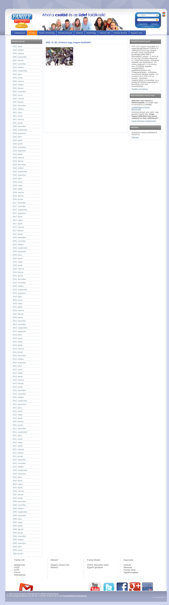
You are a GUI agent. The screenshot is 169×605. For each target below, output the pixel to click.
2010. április (17, 488)
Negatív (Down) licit (60, 565)
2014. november (19, 324)
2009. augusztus (19, 515)
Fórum (17, 572)
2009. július (17, 519)
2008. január (18, 554)
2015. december (19, 279)
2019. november (19, 147)
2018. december (19, 165)
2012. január (18, 425)
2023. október (18, 85)
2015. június (17, 300)
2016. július (17, 255)
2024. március (18, 81)
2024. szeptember (20, 71)
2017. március (18, 227)
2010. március (18, 491)
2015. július (17, 297)
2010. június (17, 481)
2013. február (18, 383)
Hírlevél (127, 565)
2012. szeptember (20, 401)
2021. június (17, 116)
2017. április (17, 224)
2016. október (18, 244)
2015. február (18, 314)
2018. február (18, 196)
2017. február (18, 231)
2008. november (19, 536)
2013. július (17, 366)
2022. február (18, 102)
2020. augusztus (19, 133)
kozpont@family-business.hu (75, 596)
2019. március (18, 158)
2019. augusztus (19, 151)
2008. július (17, 547)
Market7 (54, 560)
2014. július (17, 335)
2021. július (17, 112)
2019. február (18, 161)
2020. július (17, 137)
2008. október (18, 540)
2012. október (18, 397)
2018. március (18, 192)
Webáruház (19, 565)
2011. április (17, 446)
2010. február (18, 495)
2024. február (18, 60)
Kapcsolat (128, 560)
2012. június (17, 411)
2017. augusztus (19, 213)
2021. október (18, 109)
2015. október (18, 286)
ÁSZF (17, 567)
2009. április (17, 526)
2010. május (18, 484)
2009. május (18, 522)
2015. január (18, 317)
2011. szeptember (20, 432)
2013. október (18, 359)
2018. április (17, 189)
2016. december (19, 237)
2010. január (18, 498)
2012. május (18, 415)
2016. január (18, 276)
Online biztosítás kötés (98, 565)
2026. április (17, 46)
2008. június (17, 550)
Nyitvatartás (20, 575)
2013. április (17, 376)
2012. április (17, 418)
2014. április (17, 345)
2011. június (17, 439)
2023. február (18, 88)
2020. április (17, 140)
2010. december (19, 460)
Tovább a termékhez (140, 89)
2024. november (19, 64)
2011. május (18, 442)
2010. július (17, 477)
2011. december (19, 429)
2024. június (17, 78)
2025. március (18, 53)
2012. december (19, 390)
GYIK (16, 570)
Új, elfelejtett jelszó (148, 26)
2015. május (18, 303)
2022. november (19, 92)
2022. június (17, 95)
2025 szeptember (20, 57)
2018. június (17, 182)
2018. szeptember (20, 172)
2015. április (17, 307)
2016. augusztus (19, 251)
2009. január (18, 533)
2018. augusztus (19, 175)
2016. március (18, 269)
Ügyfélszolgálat (131, 572)
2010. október (18, 467)
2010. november (19, 463)
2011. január (18, 456)
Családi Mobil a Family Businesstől (141, 108)
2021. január (18, 123)
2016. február (18, 272)
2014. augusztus (19, 331)
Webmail (135, 137)
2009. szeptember (20, 512)
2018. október (18, 168)
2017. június (17, 217)
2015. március (18, 310)
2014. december (19, 321)
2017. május (18, 220)
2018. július (17, 178)
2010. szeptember (20, 470)
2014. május (18, 342)
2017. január (18, 234)
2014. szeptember (20, 328)
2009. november (19, 505)
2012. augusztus (19, 404)
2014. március (18, 349)
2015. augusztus (19, 293)
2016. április (17, 265)
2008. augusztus (19, 543)
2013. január (18, 387)
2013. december (19, 356)
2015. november (19, 283)
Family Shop (129, 570)
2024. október (18, 67)
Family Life (19, 560)
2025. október (18, 50)
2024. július (17, 74)
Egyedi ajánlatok (95, 567)
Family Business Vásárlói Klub (144, 121)
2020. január (18, 144)
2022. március (18, 99)
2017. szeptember (20, 210)
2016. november (19, 241)
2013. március (18, 380)
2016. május (18, 262)
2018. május (18, 185)
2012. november (19, 394)
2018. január (18, 199)
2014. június (17, 338)
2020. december (19, 126)
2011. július (17, 435)
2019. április (17, 154)
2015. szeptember (20, 290)
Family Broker (93, 560)
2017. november (19, 206)
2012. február (18, 422)
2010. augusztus (19, 474)
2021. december (19, 106)
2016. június (17, 258)
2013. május (18, 373)
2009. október (18, 508)
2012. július (17, 408)
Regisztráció (143, 24)
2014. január (18, 352)
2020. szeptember (20, 130)
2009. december (19, 501)
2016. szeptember (20, 248)
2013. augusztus (19, 363)
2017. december (19, 203)
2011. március (18, 449)
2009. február (18, 529)
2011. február (18, 453)
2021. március (18, 119)
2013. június (17, 369)
